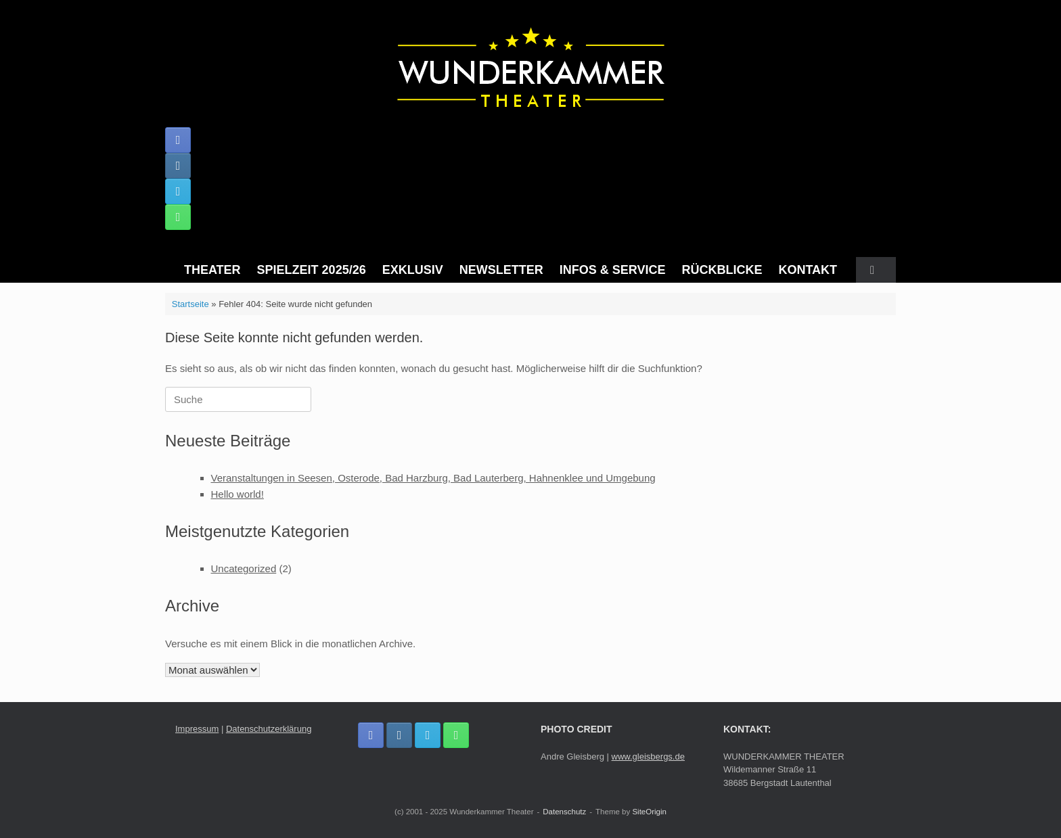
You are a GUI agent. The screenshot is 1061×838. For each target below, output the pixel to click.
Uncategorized (244, 568)
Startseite (190, 304)
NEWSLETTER (501, 270)
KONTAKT (807, 270)
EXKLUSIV (412, 270)
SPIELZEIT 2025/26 (311, 270)
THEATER (212, 270)
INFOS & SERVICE (613, 270)
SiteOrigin (649, 812)
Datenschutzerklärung (268, 729)
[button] (876, 270)
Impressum (197, 729)
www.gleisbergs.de (648, 756)
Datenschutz (564, 812)
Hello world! (237, 494)
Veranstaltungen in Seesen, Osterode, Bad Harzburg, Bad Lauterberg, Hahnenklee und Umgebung (433, 478)
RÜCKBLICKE (721, 270)
